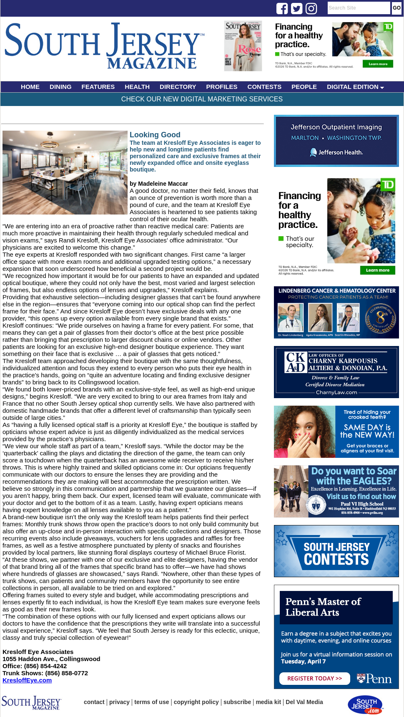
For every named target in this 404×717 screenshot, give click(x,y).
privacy (119, 702)
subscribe (237, 702)
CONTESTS (265, 86)
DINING (61, 86)
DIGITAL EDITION (355, 86)
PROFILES (222, 86)
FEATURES (98, 86)
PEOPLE (304, 86)
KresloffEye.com (27, 680)
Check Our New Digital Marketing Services (202, 99)
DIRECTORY (178, 86)
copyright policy (196, 702)
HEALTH (137, 86)
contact (94, 702)
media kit (268, 702)
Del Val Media (304, 702)
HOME (30, 86)
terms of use (151, 702)
